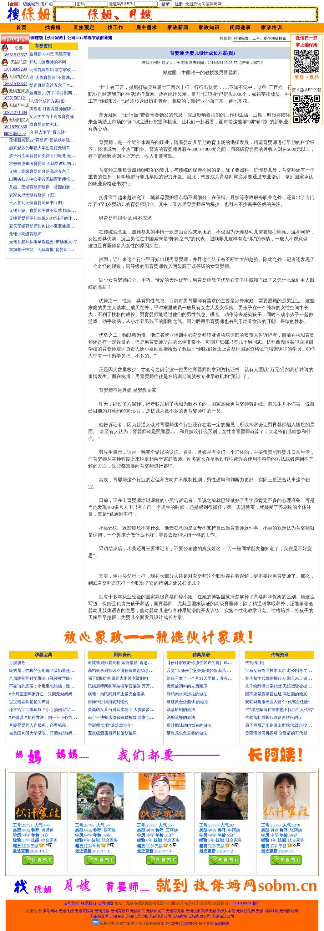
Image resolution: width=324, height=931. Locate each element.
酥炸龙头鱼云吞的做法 (187, 733)
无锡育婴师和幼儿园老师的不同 (37, 61)
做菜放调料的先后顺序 (187, 686)
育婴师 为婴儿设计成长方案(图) (37, 101)
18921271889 (15, 112)
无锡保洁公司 (223, 916)
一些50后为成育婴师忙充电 (33, 124)
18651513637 (15, 55)
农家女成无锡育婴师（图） (33, 194)
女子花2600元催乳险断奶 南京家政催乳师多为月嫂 (54, 69)
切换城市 (31, 4)
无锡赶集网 (245, 911)
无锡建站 (179, 916)
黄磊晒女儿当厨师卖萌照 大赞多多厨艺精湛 (127, 709)
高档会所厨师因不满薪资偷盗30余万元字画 (126, 670)
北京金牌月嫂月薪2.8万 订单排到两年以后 (46, 93)
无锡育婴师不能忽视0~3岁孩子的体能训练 (46, 218)
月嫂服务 (17, 662)
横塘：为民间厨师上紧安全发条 (116, 694)
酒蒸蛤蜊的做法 (181, 709)
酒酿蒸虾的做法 (181, 717)
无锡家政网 (84, 911)
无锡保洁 (116, 916)
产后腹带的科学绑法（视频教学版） (41, 678)
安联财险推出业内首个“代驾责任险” (277, 701)
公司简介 (71, 903)
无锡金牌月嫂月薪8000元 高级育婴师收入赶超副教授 (56, 54)
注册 (179, 4)
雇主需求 (146, 27)
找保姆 (53, 27)
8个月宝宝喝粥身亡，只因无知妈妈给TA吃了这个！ (55, 694)
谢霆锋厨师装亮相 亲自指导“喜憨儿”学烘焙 (127, 662)
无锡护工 (137, 911)
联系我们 (88, 903)
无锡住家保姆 (196, 911)
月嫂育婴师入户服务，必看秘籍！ (39, 725)
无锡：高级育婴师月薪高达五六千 (39, 171)
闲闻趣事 (240, 27)
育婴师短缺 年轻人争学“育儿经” (38, 132)
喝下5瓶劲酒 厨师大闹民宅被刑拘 (118, 678)
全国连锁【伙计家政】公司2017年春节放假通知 (69, 37)
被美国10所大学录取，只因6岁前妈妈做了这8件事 (54, 733)
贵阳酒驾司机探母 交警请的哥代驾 (276, 733)
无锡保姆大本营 (222, 911)
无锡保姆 (66, 911)
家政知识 (209, 27)
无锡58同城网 (267, 911)
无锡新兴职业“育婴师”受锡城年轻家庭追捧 (47, 140)
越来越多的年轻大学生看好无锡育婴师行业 (47, 148)
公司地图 (105, 903)
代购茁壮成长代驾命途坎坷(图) (273, 717)
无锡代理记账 (136, 916)
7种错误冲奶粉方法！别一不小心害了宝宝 (46, 717)
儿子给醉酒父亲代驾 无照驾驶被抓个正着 (282, 686)
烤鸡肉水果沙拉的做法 (187, 694)
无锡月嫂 (101, 911)
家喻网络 (50, 911)
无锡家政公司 (199, 916)
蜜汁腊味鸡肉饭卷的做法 (189, 725)
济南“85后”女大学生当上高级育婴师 (41, 116)
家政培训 (271, 27)
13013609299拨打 (246, 903)
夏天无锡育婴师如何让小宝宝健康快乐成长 (47, 226)
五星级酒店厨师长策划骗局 (112, 733)
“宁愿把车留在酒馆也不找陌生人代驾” (279, 709)
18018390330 (15, 127)
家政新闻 (178, 27)
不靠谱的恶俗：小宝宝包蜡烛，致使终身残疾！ (51, 686)
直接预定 (84, 27)
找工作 (116, 27)
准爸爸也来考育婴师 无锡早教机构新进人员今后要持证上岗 (62, 163)
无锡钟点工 (155, 911)
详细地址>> (15, 133)
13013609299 (15, 69)
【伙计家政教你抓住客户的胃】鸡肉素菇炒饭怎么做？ (215, 662)
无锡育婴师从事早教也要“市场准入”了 (43, 241)
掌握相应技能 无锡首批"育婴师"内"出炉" (47, 249)
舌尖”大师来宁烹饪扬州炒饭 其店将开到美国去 (209, 670)
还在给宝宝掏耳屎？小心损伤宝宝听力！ (45, 709)
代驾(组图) (254, 662)
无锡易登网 (99, 916)
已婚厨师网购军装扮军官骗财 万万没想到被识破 (131, 686)
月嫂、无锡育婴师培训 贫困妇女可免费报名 (49, 187)
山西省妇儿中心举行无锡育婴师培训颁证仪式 (49, 179)
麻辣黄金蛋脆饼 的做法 (187, 701)
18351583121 (15, 98)
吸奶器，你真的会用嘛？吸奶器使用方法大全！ (51, 670)
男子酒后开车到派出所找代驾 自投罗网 (280, 725)
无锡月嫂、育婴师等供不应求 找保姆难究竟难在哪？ (56, 210)
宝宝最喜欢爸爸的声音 (29, 701)
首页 (21, 27)
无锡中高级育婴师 (25, 234)
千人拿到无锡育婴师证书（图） (37, 202)
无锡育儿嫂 (175, 911)
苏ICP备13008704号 (181, 923)
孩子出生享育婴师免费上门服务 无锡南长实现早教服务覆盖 (62, 155)
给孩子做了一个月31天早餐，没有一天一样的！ (209, 678)
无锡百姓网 (288, 911)
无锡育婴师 (119, 911)
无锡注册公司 (160, 916)
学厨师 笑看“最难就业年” (110, 725)
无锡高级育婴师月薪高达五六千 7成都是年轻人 (51, 85)
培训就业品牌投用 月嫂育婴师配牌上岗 (44, 108)
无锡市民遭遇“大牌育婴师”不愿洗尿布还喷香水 (51, 77)
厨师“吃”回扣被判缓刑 (108, 701)
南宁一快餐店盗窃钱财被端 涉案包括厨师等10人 (131, 717)
